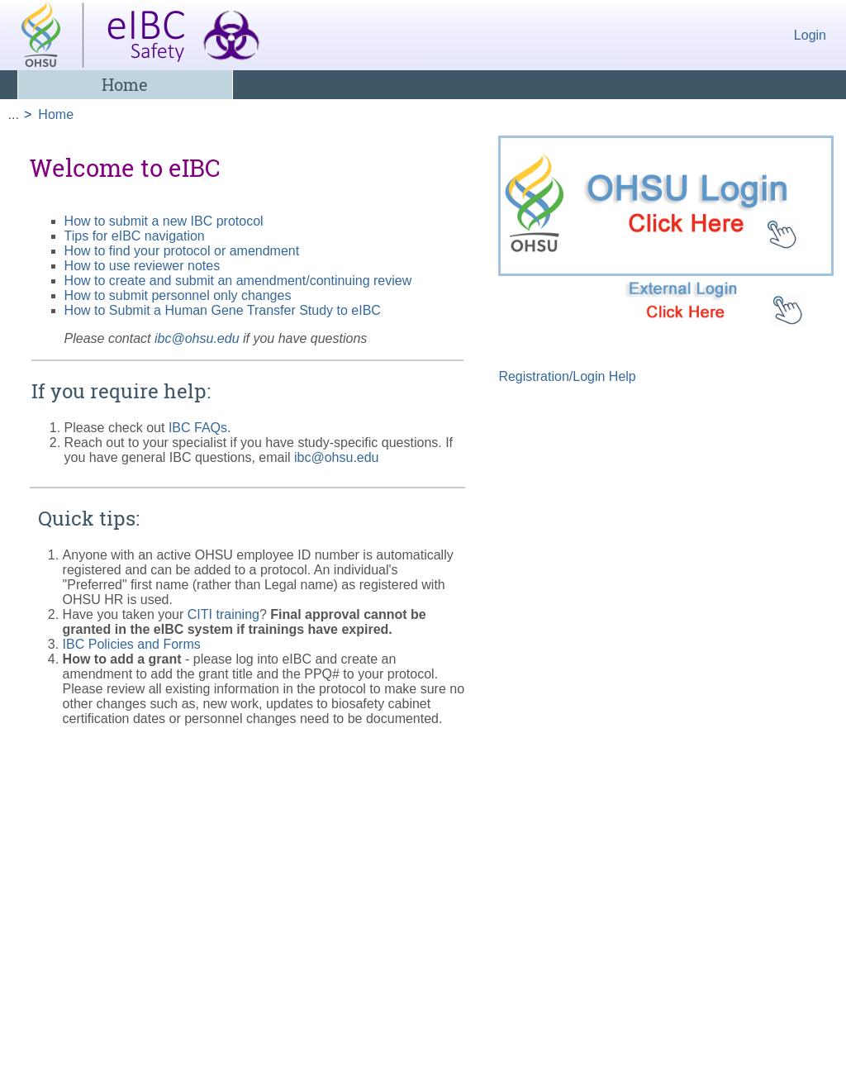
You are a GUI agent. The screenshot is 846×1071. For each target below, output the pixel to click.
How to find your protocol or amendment (182, 251)
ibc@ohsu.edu (197, 338)
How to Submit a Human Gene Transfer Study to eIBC (222, 310)
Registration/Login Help (566, 376)
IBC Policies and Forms (132, 644)
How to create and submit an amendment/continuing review (238, 281)
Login (810, 35)
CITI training (223, 614)
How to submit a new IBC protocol (164, 221)
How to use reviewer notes (142, 266)
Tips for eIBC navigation (134, 236)
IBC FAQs (198, 428)
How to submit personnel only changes (178, 295)
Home (125, 84)
